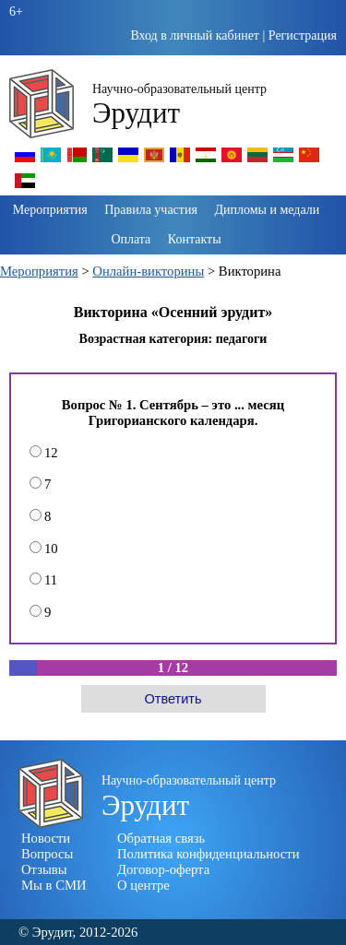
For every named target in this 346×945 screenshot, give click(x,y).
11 (43, 580)
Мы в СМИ (54, 885)
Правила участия (150, 210)
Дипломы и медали (266, 210)
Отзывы (44, 869)
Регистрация (302, 35)
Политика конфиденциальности (208, 853)
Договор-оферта (163, 869)
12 (44, 452)
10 (44, 548)
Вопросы (47, 853)
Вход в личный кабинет (194, 35)
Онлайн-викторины (148, 271)
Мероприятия (50, 210)
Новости (45, 838)
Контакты (194, 239)
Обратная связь (161, 838)
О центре (143, 885)
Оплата (130, 239)
